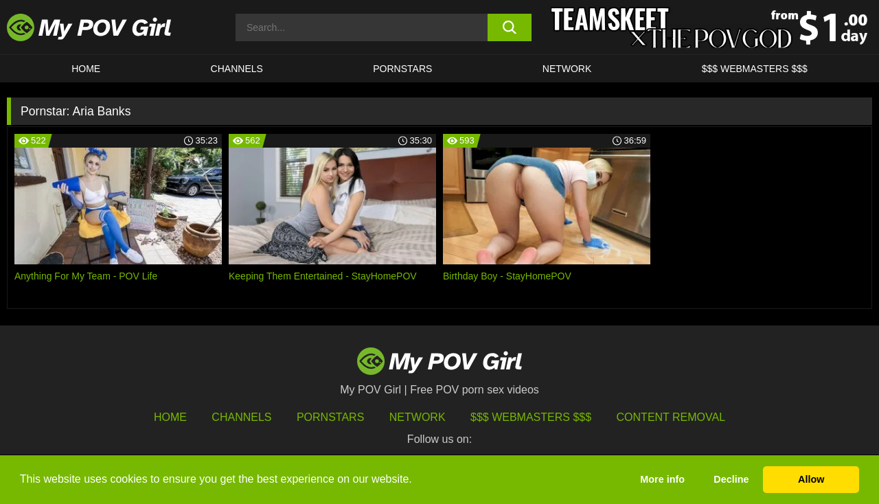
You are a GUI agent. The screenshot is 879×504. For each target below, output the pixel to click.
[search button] (510, 27)
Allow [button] (811, 479)
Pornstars (402, 68)
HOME (85, 68)
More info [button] (662, 479)
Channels (241, 417)
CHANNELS (237, 68)
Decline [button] (731, 479)
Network (567, 68)
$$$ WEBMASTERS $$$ (755, 68)
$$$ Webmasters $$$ (530, 417)
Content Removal (671, 417)
